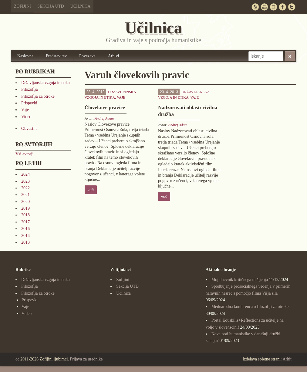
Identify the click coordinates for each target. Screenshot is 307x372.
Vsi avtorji (24, 154)
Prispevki (29, 103)
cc (17, 359)
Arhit (287, 359)
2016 (25, 228)
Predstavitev (56, 56)
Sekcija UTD (50, 6)
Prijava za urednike (86, 359)
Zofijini (22, 6)
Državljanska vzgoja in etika (45, 82)
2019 (25, 208)
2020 (25, 201)
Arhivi (113, 56)
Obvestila (29, 128)
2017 (25, 222)
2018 (25, 215)
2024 (25, 174)
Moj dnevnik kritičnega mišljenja (239, 279)
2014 (25, 235)
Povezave (87, 56)
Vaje (25, 109)
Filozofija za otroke (38, 96)
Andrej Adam (104, 118)
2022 (25, 188)
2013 (25, 242)
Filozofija (29, 89)
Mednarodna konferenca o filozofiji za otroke (250, 306)
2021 (25, 194)
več (91, 190)
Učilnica (80, 6)
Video (26, 116)
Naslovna (25, 56)
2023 (25, 181)
